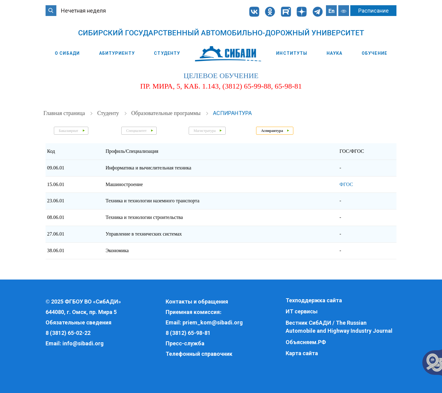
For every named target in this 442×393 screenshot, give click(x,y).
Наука (335, 53)
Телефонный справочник (199, 354)
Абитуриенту (117, 53)
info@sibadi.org (83, 343)
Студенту (167, 53)
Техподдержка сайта (314, 300)
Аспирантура (232, 113)
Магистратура (204, 131)
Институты (291, 53)
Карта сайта (302, 353)
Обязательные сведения (78, 322)
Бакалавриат (68, 131)
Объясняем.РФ (306, 342)
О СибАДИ (67, 53)
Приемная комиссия (193, 312)
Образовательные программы (166, 113)
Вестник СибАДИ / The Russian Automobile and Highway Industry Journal (339, 327)
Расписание (373, 10)
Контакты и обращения (197, 301)
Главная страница (64, 113)
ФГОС (346, 184)
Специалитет (136, 131)
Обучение (374, 53)
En (331, 11)
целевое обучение (220, 76)
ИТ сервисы (302, 311)
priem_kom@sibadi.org (213, 322)
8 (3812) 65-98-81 (188, 333)
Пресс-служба (185, 343)
